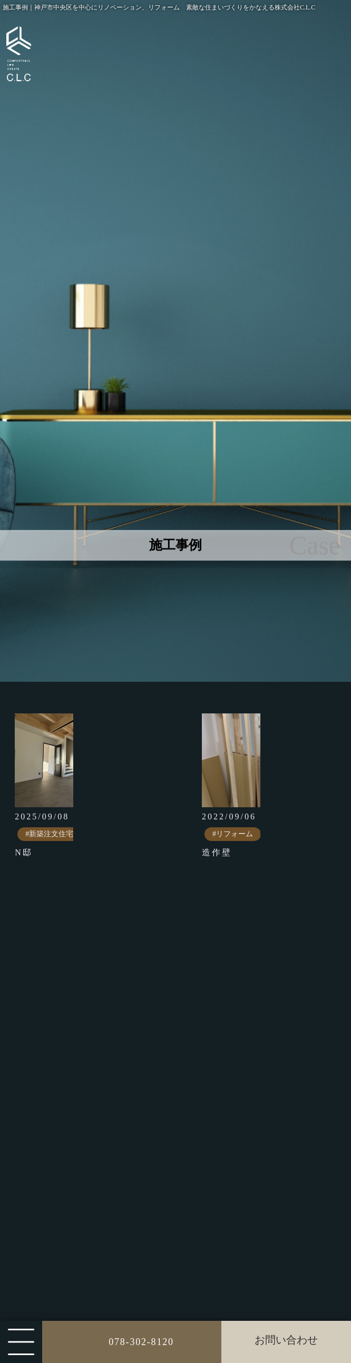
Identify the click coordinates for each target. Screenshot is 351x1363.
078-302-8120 (141, 1342)
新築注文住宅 (85, 1093)
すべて (72, 1072)
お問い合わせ (286, 1340)
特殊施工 (77, 1180)
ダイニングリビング (98, 1304)
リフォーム (81, 1137)
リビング (77, 1282)
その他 (72, 1201)
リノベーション (89, 1158)
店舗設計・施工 (89, 1115)
